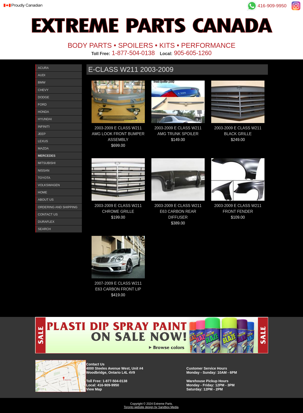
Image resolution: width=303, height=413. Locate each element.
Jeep (42, 134)
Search (44, 229)
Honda (43, 112)
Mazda (43, 148)
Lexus (43, 141)
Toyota (44, 178)
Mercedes (46, 155)
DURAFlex (46, 221)
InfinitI (43, 126)
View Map (94, 389)
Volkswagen (49, 185)
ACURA (43, 68)
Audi (41, 75)
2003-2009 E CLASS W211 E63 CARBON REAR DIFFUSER (178, 211)
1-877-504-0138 (133, 53)
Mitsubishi (46, 163)
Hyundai (45, 119)
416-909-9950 (108, 385)
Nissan (43, 170)
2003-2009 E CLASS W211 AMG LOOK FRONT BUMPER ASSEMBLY (118, 134)
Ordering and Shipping (58, 207)
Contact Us (48, 214)
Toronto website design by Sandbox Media (151, 407)
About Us (46, 199)
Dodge (43, 97)
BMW (41, 82)
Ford (42, 104)
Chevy (43, 90)
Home (42, 192)
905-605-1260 (192, 53)
